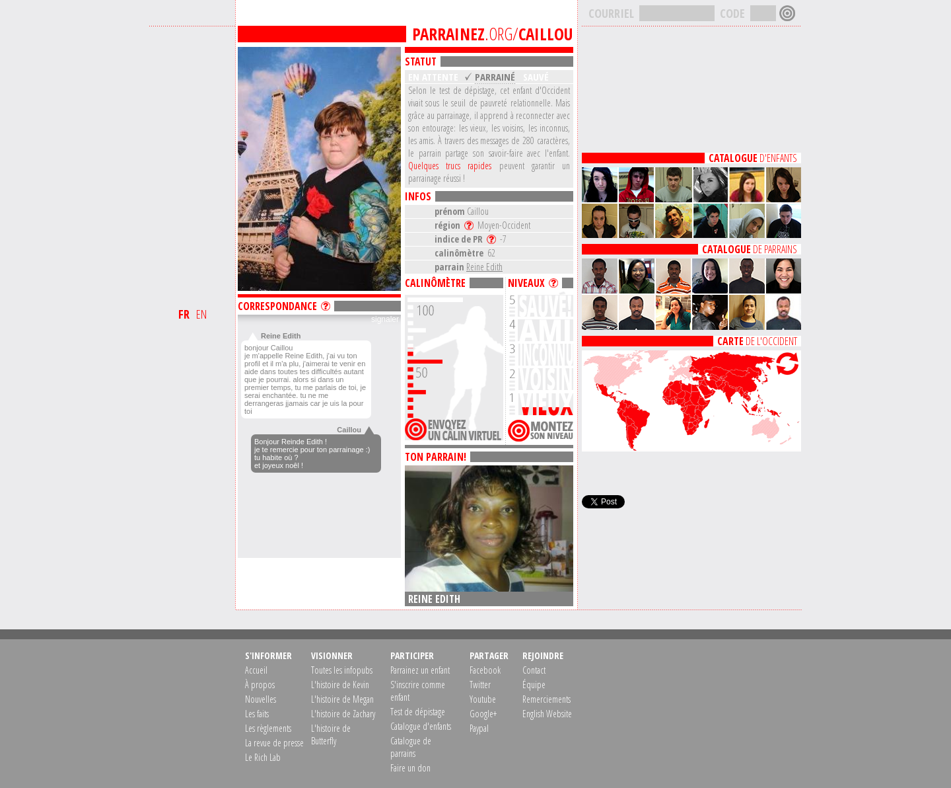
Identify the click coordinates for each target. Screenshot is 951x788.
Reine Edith (484, 266)
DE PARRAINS (749, 249)
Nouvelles (260, 699)
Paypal (479, 728)
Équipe (534, 684)
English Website (547, 713)
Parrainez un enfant (420, 670)
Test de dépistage (417, 711)
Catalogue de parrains (410, 747)
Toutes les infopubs (341, 670)
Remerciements (546, 699)
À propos (260, 684)
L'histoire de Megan (342, 699)
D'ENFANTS (753, 158)
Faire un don (410, 768)
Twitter (480, 684)
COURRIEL (611, 13)
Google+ (483, 713)
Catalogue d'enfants (420, 726)
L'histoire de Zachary (343, 713)
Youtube (483, 699)
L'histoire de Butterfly (331, 734)
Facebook (485, 670)
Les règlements (268, 728)
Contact (534, 670)
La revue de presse (274, 742)
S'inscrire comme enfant (417, 690)
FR (184, 314)
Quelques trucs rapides (449, 165)
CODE (732, 13)
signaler (385, 319)
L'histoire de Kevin (340, 684)
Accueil (256, 670)
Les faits (257, 713)
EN (201, 314)
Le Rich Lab (263, 757)
